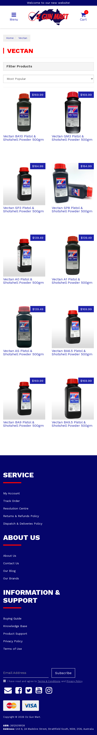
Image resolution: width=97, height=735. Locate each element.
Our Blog (9, 570)
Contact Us (11, 563)
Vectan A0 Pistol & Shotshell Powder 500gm (23, 281)
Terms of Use (12, 648)
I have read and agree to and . (43, 681)
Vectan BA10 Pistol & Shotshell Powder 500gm (23, 138)
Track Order (11, 501)
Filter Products (19, 66)
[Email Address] (26, 673)
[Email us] (8, 690)
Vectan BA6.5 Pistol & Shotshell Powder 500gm (72, 352)
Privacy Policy (13, 641)
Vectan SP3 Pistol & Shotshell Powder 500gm (23, 209)
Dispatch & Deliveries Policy (22, 523)
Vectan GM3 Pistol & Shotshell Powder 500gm (72, 138)
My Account (11, 493)
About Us (9, 555)
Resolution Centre (15, 508)
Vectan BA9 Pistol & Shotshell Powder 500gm (23, 424)
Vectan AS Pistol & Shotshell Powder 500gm (23, 352)
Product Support (15, 633)
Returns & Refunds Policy (21, 516)
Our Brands (11, 578)
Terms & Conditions (49, 681)
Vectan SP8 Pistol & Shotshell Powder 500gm (72, 209)
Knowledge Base (15, 626)
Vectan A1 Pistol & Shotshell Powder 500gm (72, 281)
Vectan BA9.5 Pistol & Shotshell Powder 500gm (72, 424)
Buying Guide (12, 618)
